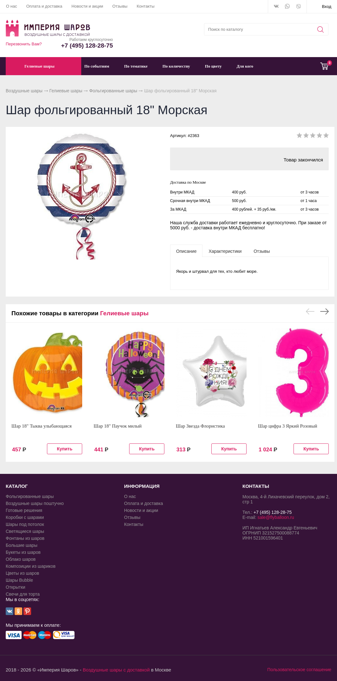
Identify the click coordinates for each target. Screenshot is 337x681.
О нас (11, 6)
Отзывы (120, 6)
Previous (310, 311)
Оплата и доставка (44, 6)
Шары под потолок (25, 524)
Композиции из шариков (31, 566)
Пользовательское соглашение (299, 669)
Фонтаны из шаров (25, 538)
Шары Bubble (19, 580)
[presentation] (186, 251)
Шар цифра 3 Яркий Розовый (287, 426)
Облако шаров (21, 559)
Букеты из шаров (23, 552)
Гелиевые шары (66, 90)
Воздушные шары (24, 90)
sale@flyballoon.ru (275, 517)
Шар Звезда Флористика (200, 426)
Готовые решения (24, 510)
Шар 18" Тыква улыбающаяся (41, 426)
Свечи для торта (23, 594)
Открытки (15, 587)
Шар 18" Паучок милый (118, 426)
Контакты (146, 6)
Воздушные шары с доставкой (116, 669)
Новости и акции (87, 6)
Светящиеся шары (25, 531)
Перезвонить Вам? (24, 44)
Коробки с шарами (25, 517)
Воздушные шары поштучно (35, 503)
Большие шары (21, 545)
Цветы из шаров (22, 573)
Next (324, 311)
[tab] (186, 251)
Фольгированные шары (113, 90)
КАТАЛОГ (17, 486)
